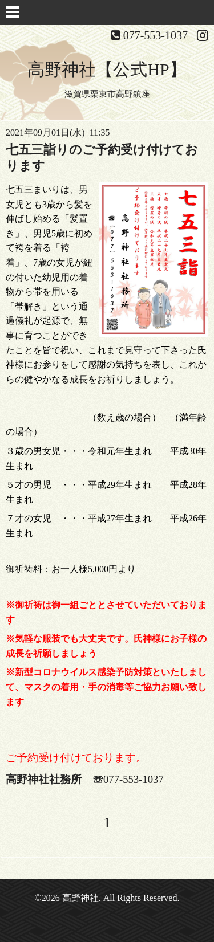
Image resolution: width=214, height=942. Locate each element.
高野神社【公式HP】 (106, 69)
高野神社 (80, 898)
